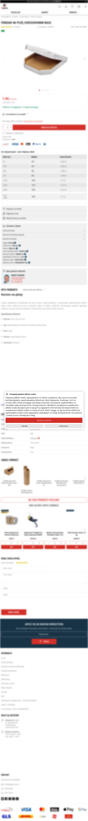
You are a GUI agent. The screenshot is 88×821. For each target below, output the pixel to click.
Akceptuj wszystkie (44, 420)
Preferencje (63, 426)
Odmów (25, 426)
